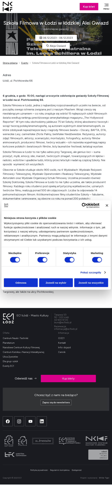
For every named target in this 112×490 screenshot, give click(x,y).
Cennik (61, 352)
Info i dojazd (64, 347)
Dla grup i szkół (10, 361)
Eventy (24, 63)
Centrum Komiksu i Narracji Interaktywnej (23, 352)
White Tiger (104, 478)
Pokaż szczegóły (91, 272)
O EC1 (61, 338)
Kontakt (62, 343)
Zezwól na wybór (56, 282)
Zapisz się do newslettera (56, 402)
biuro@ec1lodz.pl (62, 322)
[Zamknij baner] (107, 205)
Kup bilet (89, 6)
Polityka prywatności (39, 470)
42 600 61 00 (61, 320)
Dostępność (77, 470)
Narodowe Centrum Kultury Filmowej (21, 347)
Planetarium (9, 343)
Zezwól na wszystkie (91, 282)
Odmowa (20, 282)
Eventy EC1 (8, 366)
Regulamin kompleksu (60, 470)
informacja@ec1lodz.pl (65, 329)
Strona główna (10, 63)
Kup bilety (68, 378)
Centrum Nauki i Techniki (15, 338)
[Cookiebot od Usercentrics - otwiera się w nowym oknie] (84, 205)
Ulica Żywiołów (10, 356)
